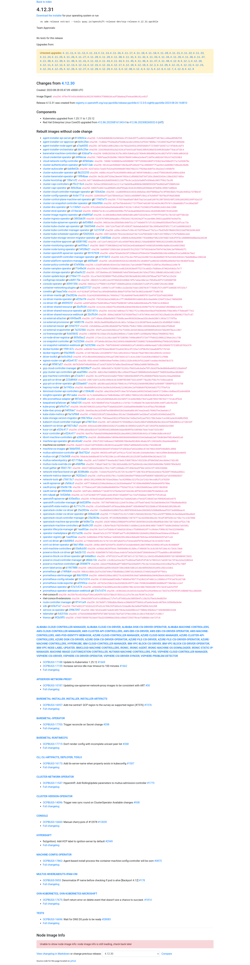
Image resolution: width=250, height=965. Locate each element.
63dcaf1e (87, 153)
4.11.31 (128, 57)
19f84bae (82, 176)
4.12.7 (168, 69)
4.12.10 (196, 61)
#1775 (150, 783)
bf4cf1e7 (64, 406)
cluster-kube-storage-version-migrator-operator (69, 237)
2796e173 (75, 276)
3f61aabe (71, 395)
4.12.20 (162, 65)
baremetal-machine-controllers (60, 153)
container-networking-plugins (59, 287)
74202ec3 (81, 475)
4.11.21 (174, 53)
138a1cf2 (71, 180)
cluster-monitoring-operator (58, 245)
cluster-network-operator (55, 776)
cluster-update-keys (54, 276)
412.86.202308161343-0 (112, 122)
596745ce (86, 418)
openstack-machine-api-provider (61, 521)
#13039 (102, 822)
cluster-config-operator (56, 195)
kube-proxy (49, 406)
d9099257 (67, 303)
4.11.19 (151, 53)
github (73, 961)
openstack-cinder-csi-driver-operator (63, 514)
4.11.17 (127, 53)
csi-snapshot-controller (56, 341)
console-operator (52, 283)
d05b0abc (88, 161)
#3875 (158, 860)
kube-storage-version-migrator (60, 418)
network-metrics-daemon (57, 475)
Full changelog (51, 669)
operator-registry (52, 537)
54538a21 (85, 249)
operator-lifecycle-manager (58, 529)
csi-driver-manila (52, 295)
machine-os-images (54, 448)
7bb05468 (89, 226)
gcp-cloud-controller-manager (59, 368)
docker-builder (51, 349)
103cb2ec (99, 191)
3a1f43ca (68, 387)
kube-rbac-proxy (52, 410)
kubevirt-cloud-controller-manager (62, 421)
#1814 (148, 899)
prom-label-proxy (52, 567)
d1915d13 (104, 256)
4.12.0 (175, 61)
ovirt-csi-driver (51, 540)
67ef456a (79, 264)
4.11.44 (116, 61)
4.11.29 (104, 57)
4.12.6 (158, 69)
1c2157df (98, 230)
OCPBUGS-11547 (52, 783)
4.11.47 (152, 61)
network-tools (50, 479)
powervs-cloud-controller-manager (62, 560)
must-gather (50, 467)
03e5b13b (66, 487)
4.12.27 (80, 69)
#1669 (101, 662)
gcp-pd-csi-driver (52, 379)
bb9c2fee (83, 141)
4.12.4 (137, 69)
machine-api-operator (55, 441)
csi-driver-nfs (50, 303)
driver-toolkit (50, 356)
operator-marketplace (55, 533)
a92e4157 (71, 360)
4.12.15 (92, 65)
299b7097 (74, 609)
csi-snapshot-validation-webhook (61, 345)
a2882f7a (82, 437)
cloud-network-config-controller (60, 161)
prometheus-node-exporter (58, 583)
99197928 (93, 253)
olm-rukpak (49, 494)
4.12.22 (186, 65)
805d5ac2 (79, 337)
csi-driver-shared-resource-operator (63, 310)
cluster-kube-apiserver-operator (60, 222)
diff (161, 122)
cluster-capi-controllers (56, 184)
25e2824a (71, 295)
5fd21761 (66, 467)
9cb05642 (72, 333)
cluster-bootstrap (52, 180)
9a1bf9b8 (73, 414)
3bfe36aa (75, 187)
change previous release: (87, 953)
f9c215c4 (78, 184)
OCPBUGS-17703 (52, 724)
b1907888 (71, 567)
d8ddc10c (91, 560)
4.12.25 (57, 69)
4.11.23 (198, 53)
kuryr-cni (48, 429)
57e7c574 (84, 579)
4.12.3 (115, 69)
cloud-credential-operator (57, 157)
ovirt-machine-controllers (57, 548)
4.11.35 (175, 57)
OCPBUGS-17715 (52, 744)
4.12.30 (126, 69)
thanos (47, 617)
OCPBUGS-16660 (52, 822)
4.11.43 (104, 61)
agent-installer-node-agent (58, 145)
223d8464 (71, 379)
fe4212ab (87, 164)
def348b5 (87, 222)
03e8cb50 (81, 548)
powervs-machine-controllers (59, 563)
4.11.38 (45, 61)
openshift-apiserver (54, 498)
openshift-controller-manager (59, 502)
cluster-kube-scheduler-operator (61, 233)
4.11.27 (80, 57)
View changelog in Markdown (53, 953)
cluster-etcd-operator (54, 210)
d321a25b (77, 533)
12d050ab (105, 237)
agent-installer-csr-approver (58, 141)
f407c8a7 (72, 425)
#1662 (123, 666)
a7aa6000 (82, 145)
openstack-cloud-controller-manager (63, 517)
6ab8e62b (73, 168)
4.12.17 (116, 65)
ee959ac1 (83, 245)
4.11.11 (67, 53)
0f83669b (66, 490)
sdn (45, 606)
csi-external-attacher (54, 318)
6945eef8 (75, 318)
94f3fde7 (70, 410)
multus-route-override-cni (57, 464)
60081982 (81, 241)
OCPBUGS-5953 (52, 880)
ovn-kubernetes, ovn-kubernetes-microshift (67, 893)
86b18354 (82, 575)
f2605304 (88, 233)
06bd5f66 (97, 203)
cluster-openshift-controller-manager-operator (69, 256)
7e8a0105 (76, 402)
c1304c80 (88, 391)
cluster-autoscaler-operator (58, 172)
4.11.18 (139, 53)
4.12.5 (148, 69)
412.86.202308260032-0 (143, 122)
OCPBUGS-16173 (52, 763)
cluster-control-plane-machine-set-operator (67, 199)
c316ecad (76, 210)
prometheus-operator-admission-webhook (66, 590)
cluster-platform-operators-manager (63, 260)
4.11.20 (162, 53)
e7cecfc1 (79, 375)
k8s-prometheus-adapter (57, 398)
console (42, 815)
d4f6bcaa (80, 157)
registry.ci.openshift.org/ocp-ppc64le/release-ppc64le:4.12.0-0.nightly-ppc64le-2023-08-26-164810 (131, 102)
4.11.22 (186, 53)
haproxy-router (51, 387)
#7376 (148, 705)
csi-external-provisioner (56, 322)
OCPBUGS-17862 (52, 860)
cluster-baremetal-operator (58, 176)
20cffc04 (81, 306)
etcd (45, 364)
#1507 (130, 763)
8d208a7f (86, 368)
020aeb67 (82, 383)
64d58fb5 (68, 540)
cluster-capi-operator (54, 187)
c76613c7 (68, 479)
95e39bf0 (69, 352)
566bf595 (74, 448)
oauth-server (50, 490)
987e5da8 (80, 398)
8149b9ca (80, 138)
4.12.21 (174, 65)
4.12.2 (151, 65)
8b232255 (83, 172)
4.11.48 (163, 61)
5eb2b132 (80, 552)
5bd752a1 (84, 452)
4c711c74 (79, 506)
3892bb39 (79, 218)
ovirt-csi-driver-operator (56, 544)
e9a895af (87, 214)
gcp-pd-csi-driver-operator (57, 383)
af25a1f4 (81, 299)
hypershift (44, 835)
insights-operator (52, 395)
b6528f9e (85, 502)
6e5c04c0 (66, 356)
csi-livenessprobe (53, 333)
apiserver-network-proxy (54, 679)
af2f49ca (82, 583)
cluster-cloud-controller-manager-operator (66, 191)
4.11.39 (57, 61)
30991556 (72, 283)
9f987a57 (57, 364)
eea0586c (82, 372)
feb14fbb (78, 544)
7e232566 (80, 329)
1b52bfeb (65, 494)
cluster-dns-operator (54, 207)
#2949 (109, 841)
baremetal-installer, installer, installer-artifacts (72, 698)
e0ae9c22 (79, 272)
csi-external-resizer (53, 326)
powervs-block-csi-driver (56, 552)
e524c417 (62, 429)
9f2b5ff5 (60, 617)
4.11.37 (199, 57)
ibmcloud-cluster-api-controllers (61, 391)
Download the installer (49, 15)
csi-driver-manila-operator (57, 299)
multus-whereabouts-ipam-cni (57, 874)
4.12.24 (45, 69)
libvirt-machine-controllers (57, 437)
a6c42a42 (77, 441)
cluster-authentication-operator (60, 164)
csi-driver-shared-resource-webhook (63, 314)
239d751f (73, 326)
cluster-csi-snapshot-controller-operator (65, 203)
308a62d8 (93, 514)
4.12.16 (104, 65)
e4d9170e (75, 279)
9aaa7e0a (61, 291)
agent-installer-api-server (57, 138)
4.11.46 (140, 61)
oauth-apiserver (52, 483)
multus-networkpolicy (55, 460)
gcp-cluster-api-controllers (58, 372)
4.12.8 (179, 69)
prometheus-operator (55, 586)
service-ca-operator (54, 609)
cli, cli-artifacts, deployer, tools (59, 757)
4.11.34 (163, 57)
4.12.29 (104, 69)
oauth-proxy (49, 487)
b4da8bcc (90, 556)
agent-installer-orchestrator (58, 149)
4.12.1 (185, 61)
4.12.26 (69, 69)
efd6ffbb (80, 464)
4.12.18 (128, 65)
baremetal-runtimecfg (52, 737)
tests (40, 913)
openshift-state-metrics (56, 506)
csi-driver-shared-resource (57, 306)
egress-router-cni (52, 360)
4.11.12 (79, 53)
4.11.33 (152, 57)
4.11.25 (57, 57)
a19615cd (91, 421)
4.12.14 (80, 65)
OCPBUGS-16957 (52, 705)
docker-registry (51, 352)
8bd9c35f (87, 525)
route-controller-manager (57, 602)
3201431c (92, 310)
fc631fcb (63, 613)
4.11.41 (80, 61)
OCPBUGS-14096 (52, 802)
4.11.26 (69, 57)
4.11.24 (45, 57)
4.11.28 (92, 57)
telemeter (48, 613)
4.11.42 (92, 61)
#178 (142, 880)
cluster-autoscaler (53, 168)
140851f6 (78, 322)
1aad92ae (83, 529)
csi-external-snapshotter (56, 329)
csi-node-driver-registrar (56, 337)
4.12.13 (69, 65)
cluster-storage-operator (56, 272)
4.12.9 (189, 69)
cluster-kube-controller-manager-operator (66, 230)
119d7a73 (101, 199)
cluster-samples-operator (57, 268)
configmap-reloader (54, 279)
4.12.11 (45, 65)
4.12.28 (92, 69)
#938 (137, 802)
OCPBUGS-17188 (52, 662)
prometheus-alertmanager (57, 575)
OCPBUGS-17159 (52, 666)
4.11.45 (128, 61)
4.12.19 (140, 65)
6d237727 (85, 287)
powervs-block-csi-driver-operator (62, 556)
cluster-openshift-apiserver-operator (63, 253)
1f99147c (68, 349)
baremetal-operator (51, 718)
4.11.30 (116, 57)
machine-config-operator (54, 854)
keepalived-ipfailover (54, 402)
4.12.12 (57, 65)
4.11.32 (140, 57)
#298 (106, 724)
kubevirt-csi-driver (53, 425)
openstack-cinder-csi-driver (58, 510)
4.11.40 (69, 61)
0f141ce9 (80, 602)
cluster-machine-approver (57, 241)
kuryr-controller (51, 433)
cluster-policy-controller (56, 264)
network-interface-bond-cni (58, 471)
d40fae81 (93, 260)
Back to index (44, 1)
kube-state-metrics (53, 414)
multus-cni (49, 456)
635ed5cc (74, 498)
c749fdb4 (66, 571)
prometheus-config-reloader (58, 579)
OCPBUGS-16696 (52, 919)
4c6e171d (78, 195)
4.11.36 (187, 57)
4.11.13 (91, 53)
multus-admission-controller (59, 452)
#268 (126, 744)
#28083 (106, 919)
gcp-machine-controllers (56, 375)
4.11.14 (103, 53)
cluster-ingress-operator (56, 218)
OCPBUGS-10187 (52, 685)
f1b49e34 (80, 268)
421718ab (77, 460)
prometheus (50, 571)
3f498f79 (85, 563)
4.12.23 (197, 65)
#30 (147, 685)
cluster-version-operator (54, 796)
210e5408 (64, 456)
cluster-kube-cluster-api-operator (61, 226)
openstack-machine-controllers (60, 525)
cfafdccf (69, 483)
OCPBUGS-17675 (52, 899)
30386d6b (83, 471)
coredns (47, 291)
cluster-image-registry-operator (60, 214)
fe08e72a (88, 521)
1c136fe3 (75, 207)
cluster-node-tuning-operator (59, 249)
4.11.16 (115, 53)
